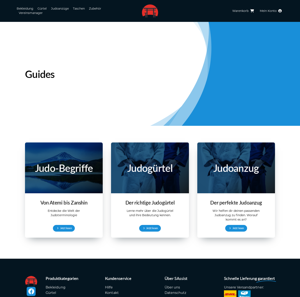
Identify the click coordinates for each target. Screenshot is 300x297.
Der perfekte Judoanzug (236, 202)
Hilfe (108, 287)
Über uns (172, 287)
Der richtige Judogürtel (150, 202)
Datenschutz (175, 293)
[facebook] (31, 291)
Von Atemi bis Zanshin (63, 202)
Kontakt (112, 293)
